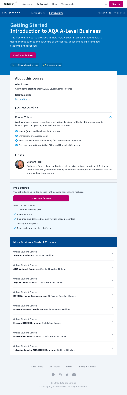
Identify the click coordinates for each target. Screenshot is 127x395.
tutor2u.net (37, 366)
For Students (56, 12)
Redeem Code (104, 12)
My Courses (119, 12)
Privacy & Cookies (87, 366)
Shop (54, 4)
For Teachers (38, 12)
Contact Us (54, 366)
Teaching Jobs (67, 4)
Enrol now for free (23, 55)
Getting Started (23, 99)
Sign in (116, 4)
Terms (69, 366)
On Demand (42, 4)
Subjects (27, 4)
